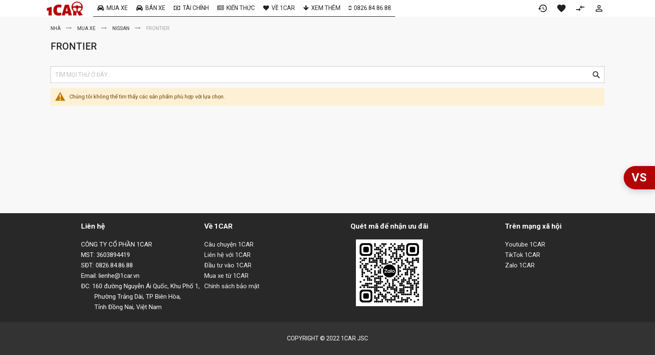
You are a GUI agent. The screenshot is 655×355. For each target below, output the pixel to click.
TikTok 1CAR (522, 255)
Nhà (56, 28)
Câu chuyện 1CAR (229, 244)
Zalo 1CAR (520, 265)
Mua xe (87, 28)
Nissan (121, 28)
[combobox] (327, 74)
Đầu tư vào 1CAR (227, 265)
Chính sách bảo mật (231, 286)
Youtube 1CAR (525, 244)
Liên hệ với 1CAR (227, 255)
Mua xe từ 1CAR (226, 275)
